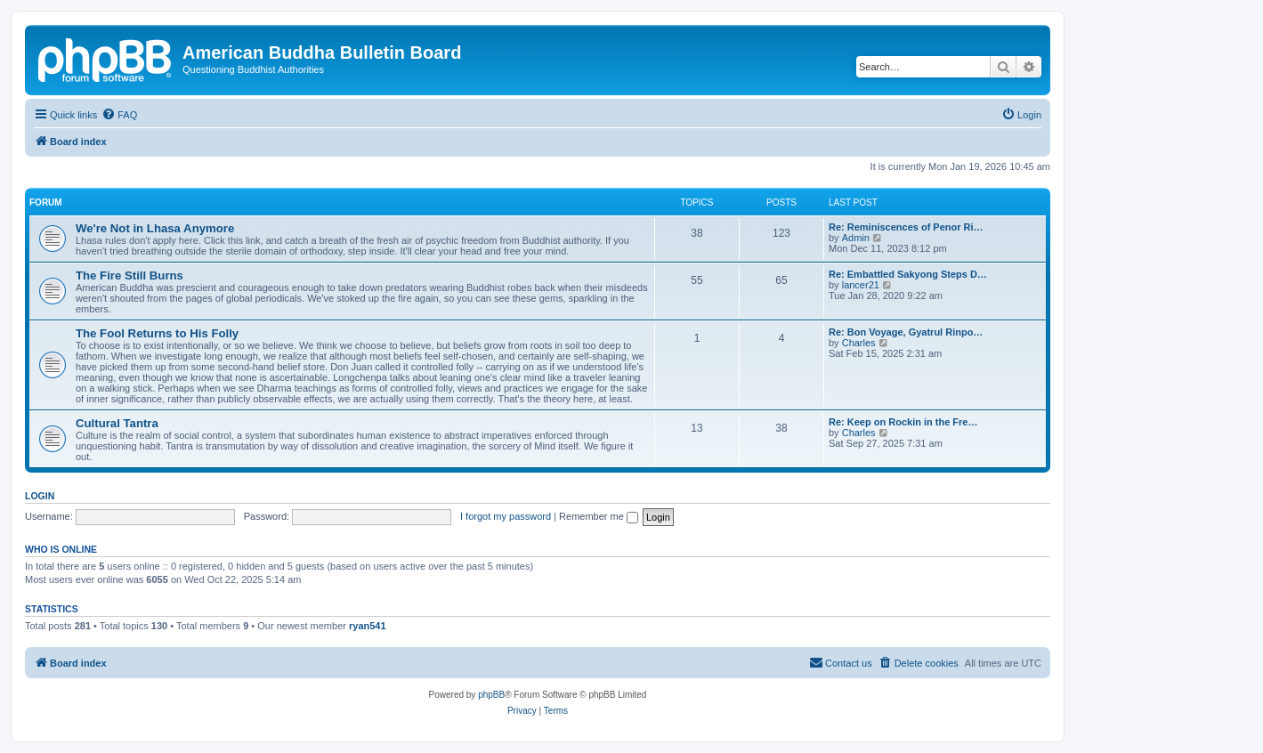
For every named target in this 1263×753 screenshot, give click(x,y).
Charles (859, 342)
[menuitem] (119, 115)
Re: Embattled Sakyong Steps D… (908, 274)
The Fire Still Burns (129, 275)
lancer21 (860, 284)
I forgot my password (505, 516)
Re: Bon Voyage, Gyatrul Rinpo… (906, 332)
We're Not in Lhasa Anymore (155, 228)
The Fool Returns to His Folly (157, 333)
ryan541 (367, 625)
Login (39, 495)
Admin (856, 237)
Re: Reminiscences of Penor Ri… (906, 227)
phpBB (491, 695)
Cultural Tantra (117, 423)
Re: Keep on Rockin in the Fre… (903, 422)
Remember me (598, 516)
